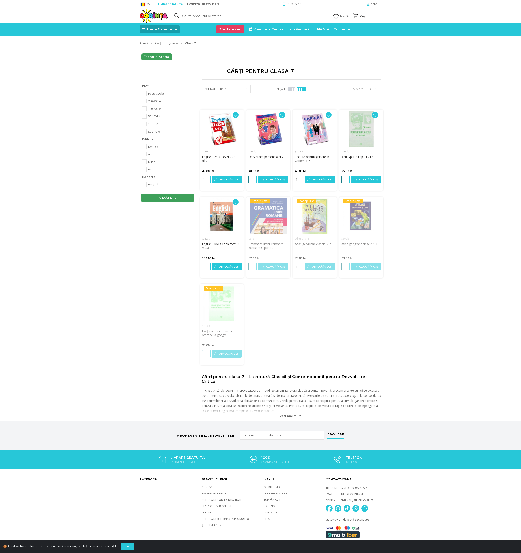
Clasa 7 (206, 238)
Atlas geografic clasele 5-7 (313, 244)
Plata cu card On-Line (217, 506)
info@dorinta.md (353, 494)
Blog (267, 519)
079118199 (294, 4)
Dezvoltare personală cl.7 (265, 157)
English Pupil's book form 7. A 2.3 (221, 246)
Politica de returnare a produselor (226, 519)
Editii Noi (270, 506)
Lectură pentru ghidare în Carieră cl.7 (312, 159)
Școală (174, 43)
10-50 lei (153, 124)
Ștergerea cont (212, 525)
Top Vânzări (272, 500)
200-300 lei (155, 101)
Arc (150, 154)
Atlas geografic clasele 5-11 (360, 244)
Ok (127, 548)
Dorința (153, 146)
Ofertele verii (272, 487)
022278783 (362, 488)
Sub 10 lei (154, 131)
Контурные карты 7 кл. (357, 157)
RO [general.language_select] (145, 4)
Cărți (158, 43)
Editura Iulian (302, 238)
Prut (151, 169)
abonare (335, 434)
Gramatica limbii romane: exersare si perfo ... (265, 246)
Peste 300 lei (156, 93)
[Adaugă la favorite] (236, 115)
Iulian (151, 162)
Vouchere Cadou (275, 493)
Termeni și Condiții (214, 493)
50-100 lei (154, 116)
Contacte (208, 487)
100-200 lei (155, 109)
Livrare (206, 512)
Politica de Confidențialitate (222, 500)
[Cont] (372, 4)
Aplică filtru (167, 197)
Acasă (144, 43)
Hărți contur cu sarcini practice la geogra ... (217, 333)
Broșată (153, 184)
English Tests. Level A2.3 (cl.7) (219, 159)
